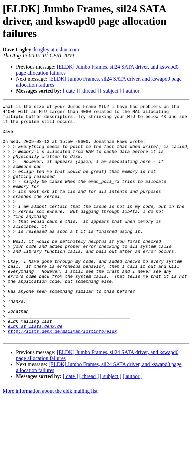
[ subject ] (110, 91)
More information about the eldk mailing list (50, 438)
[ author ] (133, 91)
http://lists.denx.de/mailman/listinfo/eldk (62, 377)
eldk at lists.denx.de (35, 371)
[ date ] (70, 91)
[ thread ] (89, 91)
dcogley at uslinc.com (56, 49)
